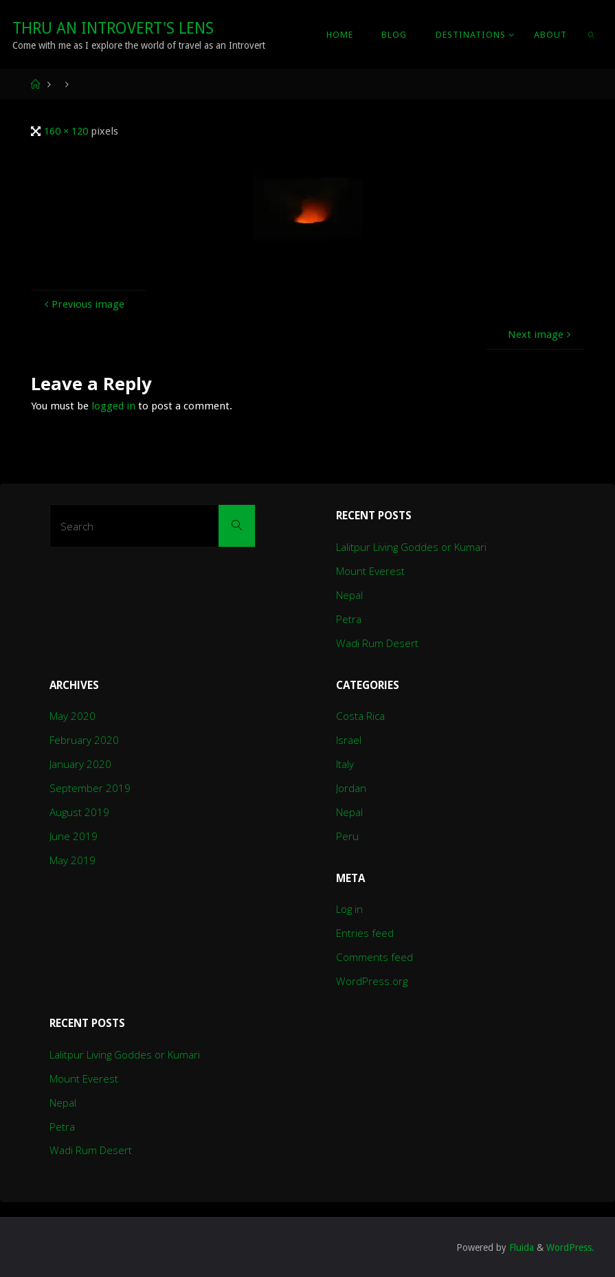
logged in (113, 406)
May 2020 (72, 716)
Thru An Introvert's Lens (113, 28)
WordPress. (570, 1247)
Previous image (82, 304)
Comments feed (374, 957)
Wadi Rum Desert (377, 643)
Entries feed (365, 933)
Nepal (349, 595)
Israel (348, 740)
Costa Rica (360, 716)
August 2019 (79, 812)
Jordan (351, 788)
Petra (348, 619)
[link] (592, 34)
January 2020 (80, 764)
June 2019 (73, 836)
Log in (349, 909)
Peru (347, 836)
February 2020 (84, 740)
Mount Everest (370, 571)
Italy (345, 764)
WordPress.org (371, 981)
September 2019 (90, 788)
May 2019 (72, 860)
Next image (541, 334)
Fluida (520, 1247)
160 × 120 (67, 131)
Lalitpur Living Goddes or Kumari (411, 547)
